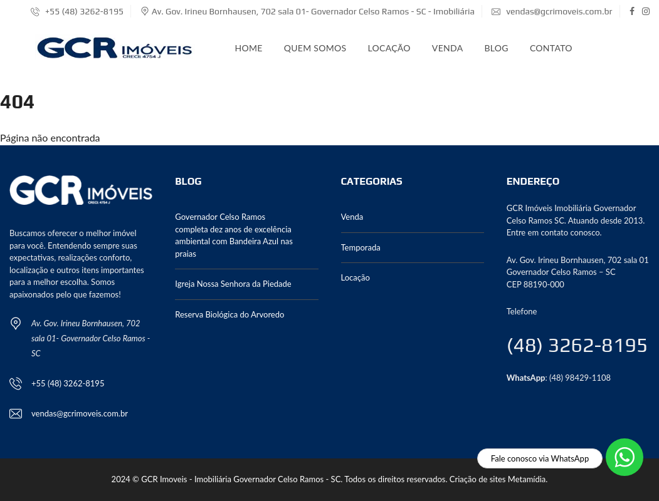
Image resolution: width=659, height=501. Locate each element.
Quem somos (315, 48)
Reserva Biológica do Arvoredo (229, 314)
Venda (447, 48)
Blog (496, 48)
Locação (388, 48)
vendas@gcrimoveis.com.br (552, 11)
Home (249, 48)
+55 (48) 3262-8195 (77, 11)
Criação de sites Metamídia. (499, 479)
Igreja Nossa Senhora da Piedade (233, 284)
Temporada (361, 247)
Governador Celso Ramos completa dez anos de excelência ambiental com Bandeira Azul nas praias (234, 235)
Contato (551, 48)
